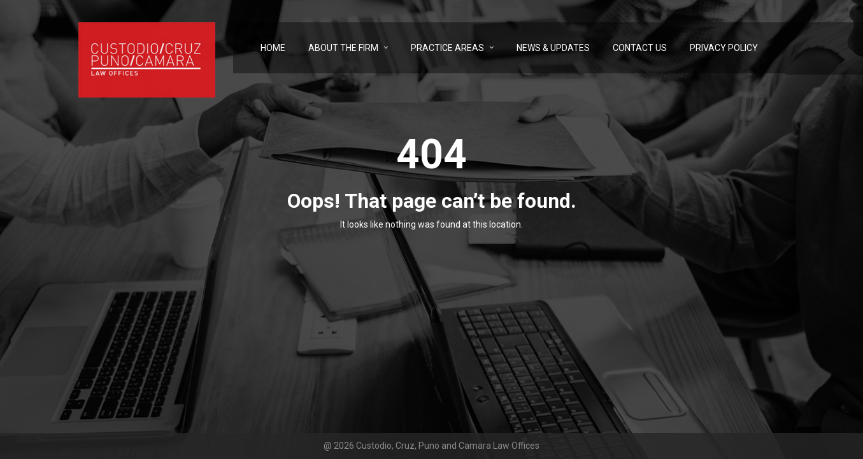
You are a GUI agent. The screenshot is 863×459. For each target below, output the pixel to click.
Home (272, 48)
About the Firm (343, 48)
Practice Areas (447, 48)
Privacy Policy (724, 48)
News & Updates (553, 48)
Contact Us (640, 48)
